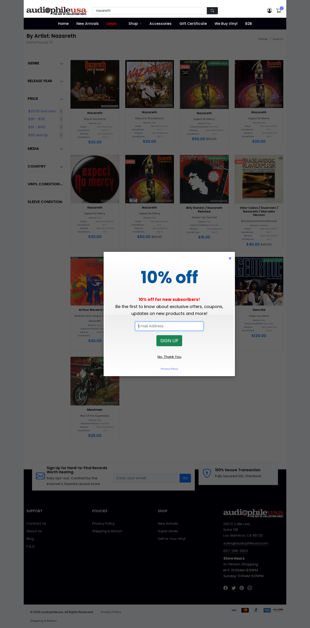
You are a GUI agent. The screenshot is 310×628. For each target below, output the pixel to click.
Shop (133, 23)
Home (63, 23)
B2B (248, 23)
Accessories (160, 23)
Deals (112, 23)
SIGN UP (169, 340)
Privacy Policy (169, 369)
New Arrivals (87, 23)
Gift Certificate (193, 23)
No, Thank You (169, 356)
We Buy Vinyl (226, 23)
